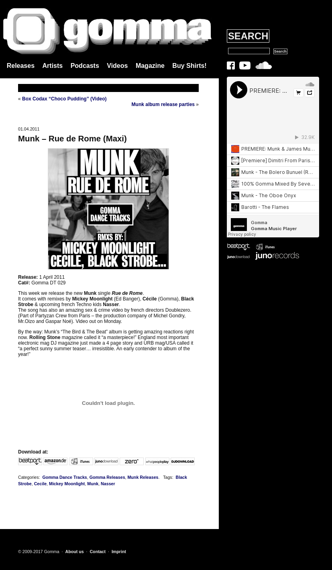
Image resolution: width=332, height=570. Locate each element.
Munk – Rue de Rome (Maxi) (72, 138)
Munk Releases (142, 477)
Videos (117, 65)
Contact (98, 551)
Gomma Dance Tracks (64, 477)
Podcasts (85, 65)
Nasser (108, 483)
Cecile (40, 483)
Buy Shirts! (189, 65)
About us (74, 551)
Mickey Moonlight (67, 483)
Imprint (119, 551)
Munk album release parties (163, 104)
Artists (53, 65)
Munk (92, 483)
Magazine (150, 65)
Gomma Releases (107, 477)
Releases (21, 65)
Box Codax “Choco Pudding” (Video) (64, 99)
